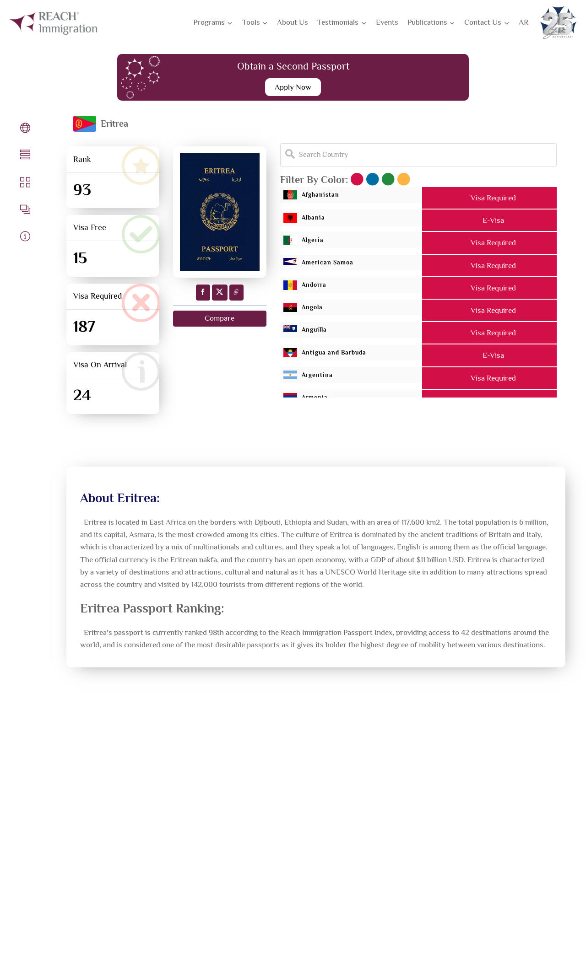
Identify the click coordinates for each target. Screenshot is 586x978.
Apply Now (293, 87)
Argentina (316, 378)
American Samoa (330, 265)
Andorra (312, 288)
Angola (309, 311)
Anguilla (312, 334)
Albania (311, 220)
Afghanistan (320, 198)
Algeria (310, 243)
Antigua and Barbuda (339, 356)
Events (387, 22)
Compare (219, 318)
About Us (292, 22)
